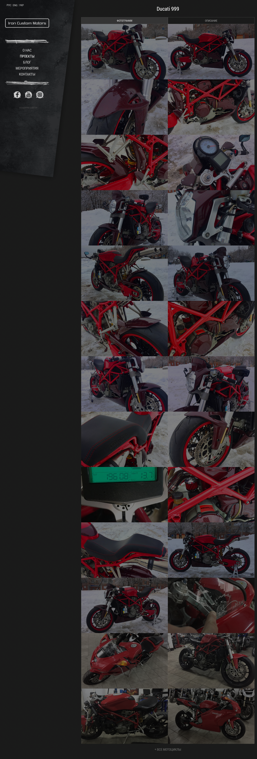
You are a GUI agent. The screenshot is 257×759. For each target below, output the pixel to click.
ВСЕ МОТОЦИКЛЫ (169, 749)
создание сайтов (28, 107)
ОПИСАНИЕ (211, 20)
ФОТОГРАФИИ (124, 20)
